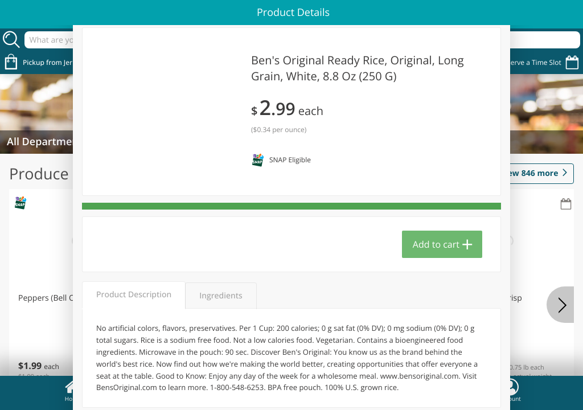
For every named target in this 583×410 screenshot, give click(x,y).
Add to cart (436, 244)
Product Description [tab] (133, 294)
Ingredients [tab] (220, 295)
